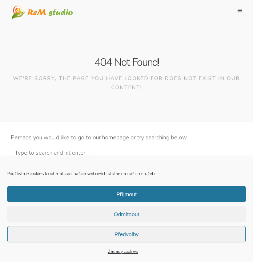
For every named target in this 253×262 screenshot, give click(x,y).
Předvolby (127, 236)
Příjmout (126, 195)
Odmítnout (126, 216)
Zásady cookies (123, 253)
